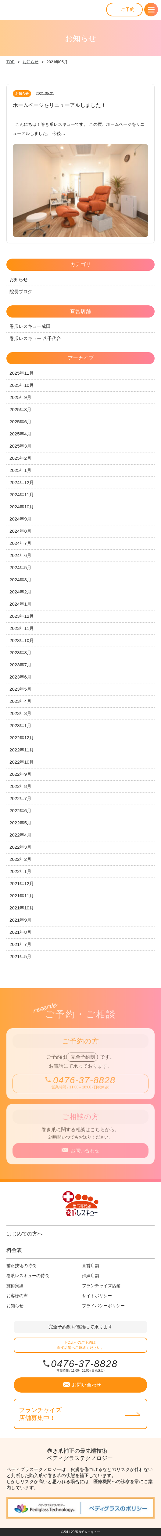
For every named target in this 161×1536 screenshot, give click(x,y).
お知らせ (30, 62)
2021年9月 (20, 920)
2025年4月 (20, 433)
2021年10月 (21, 907)
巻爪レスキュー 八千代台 (35, 338)
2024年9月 (20, 518)
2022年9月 (20, 774)
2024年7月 (20, 543)
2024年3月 (20, 579)
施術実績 (14, 1285)
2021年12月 (21, 883)
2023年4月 (20, 701)
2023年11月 (21, 628)
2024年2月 (20, 591)
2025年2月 (20, 458)
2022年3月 (20, 847)
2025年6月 (20, 421)
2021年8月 (20, 932)
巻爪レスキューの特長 (27, 1275)
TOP (10, 62)
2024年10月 (21, 506)
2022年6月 (20, 810)
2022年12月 (21, 737)
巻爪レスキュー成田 (30, 326)
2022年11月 (21, 749)
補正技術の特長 (21, 1265)
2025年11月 (21, 373)
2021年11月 (21, 895)
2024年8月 (20, 531)
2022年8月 (20, 786)
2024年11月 (21, 494)
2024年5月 (20, 567)
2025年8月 (20, 409)
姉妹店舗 (90, 1275)
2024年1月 (20, 603)
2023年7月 (20, 664)
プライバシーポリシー (103, 1305)
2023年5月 (20, 689)
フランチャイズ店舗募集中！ (40, 1414)
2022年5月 (20, 822)
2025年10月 (21, 385)
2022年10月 (21, 762)
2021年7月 (20, 944)
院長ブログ (20, 291)
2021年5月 (20, 956)
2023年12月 (21, 616)
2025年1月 (20, 470)
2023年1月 (20, 725)
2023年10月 (21, 640)
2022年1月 (20, 871)
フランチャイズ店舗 (101, 1285)
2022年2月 (20, 859)
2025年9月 (20, 397)
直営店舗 (90, 1265)
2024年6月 (20, 555)
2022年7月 (20, 798)
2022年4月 (20, 834)
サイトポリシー (97, 1295)
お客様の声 (17, 1295)
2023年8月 (20, 652)
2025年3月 (20, 445)
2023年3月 (20, 713)
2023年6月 (20, 676)
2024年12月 (21, 482)
